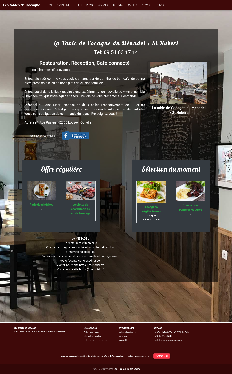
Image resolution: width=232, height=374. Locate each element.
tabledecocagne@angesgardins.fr (168, 340)
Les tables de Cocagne (21, 5)
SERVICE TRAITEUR (126, 5)
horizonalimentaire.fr (127, 332)
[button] (154, 83)
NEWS (146, 5)
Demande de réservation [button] (42, 135)
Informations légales (92, 336)
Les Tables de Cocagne (126, 369)
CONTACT (159, 5)
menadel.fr (123, 340)
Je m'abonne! (162, 356)
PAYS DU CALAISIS (98, 5)
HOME (49, 5)
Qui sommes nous (91, 332)
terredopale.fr (124, 336)
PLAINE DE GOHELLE (69, 5)
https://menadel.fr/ (91, 269)
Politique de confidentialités (95, 340)
